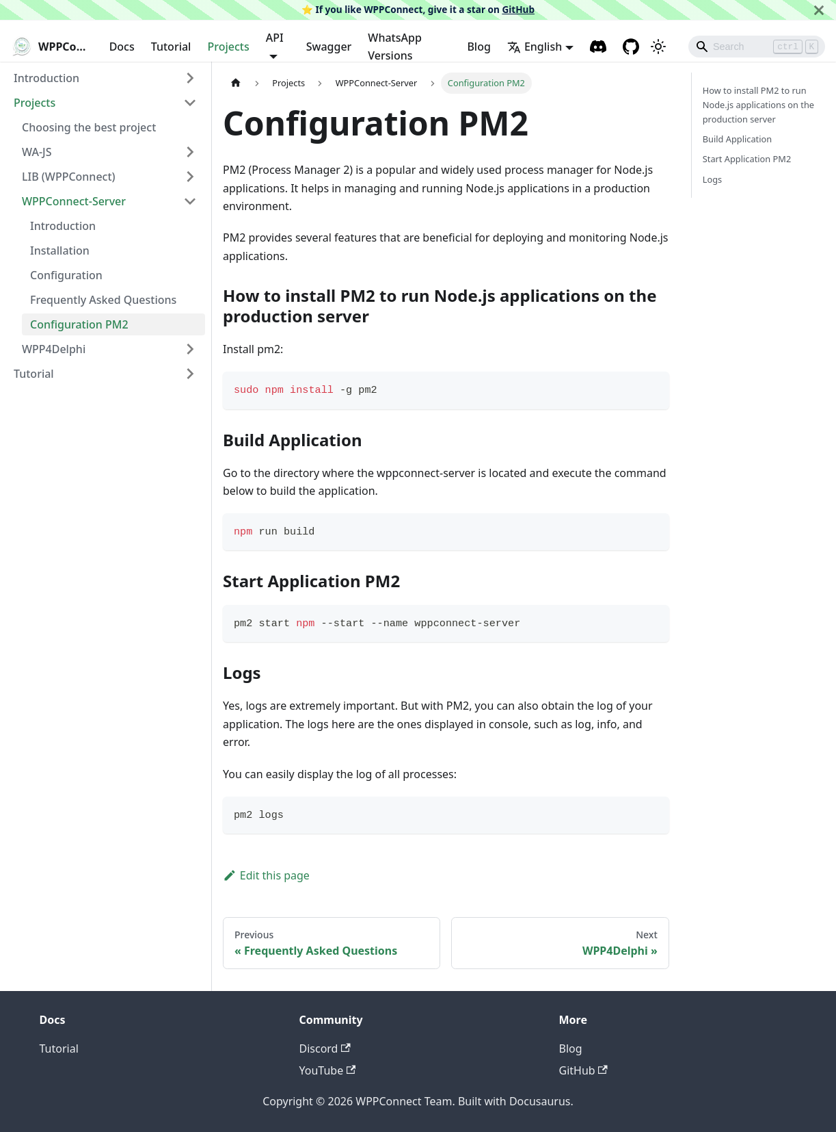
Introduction (46, 78)
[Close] (819, 10)
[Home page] (236, 83)
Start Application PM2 (747, 159)
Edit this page (266, 875)
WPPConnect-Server (74, 201)
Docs (122, 46)
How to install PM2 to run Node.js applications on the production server (758, 104)
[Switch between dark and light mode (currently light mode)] (658, 46)
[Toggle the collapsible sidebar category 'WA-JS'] (190, 152)
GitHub (518, 9)
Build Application (737, 139)
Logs (712, 179)
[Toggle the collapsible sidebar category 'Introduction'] (190, 78)
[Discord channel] (598, 46)
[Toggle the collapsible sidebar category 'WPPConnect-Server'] (190, 201)
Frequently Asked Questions (103, 299)
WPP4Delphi (53, 349)
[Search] (756, 46)
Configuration (66, 275)
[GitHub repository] (631, 46)
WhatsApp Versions (394, 46)
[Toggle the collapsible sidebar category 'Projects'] (190, 103)
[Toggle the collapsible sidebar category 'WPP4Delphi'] (190, 349)
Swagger (329, 46)
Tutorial (171, 46)
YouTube (327, 1070)
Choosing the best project (89, 127)
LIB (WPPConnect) (69, 176)
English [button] (534, 46)
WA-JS (36, 151)
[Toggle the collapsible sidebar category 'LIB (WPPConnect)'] (190, 177)
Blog (478, 46)
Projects (228, 46)
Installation (60, 250)
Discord (325, 1048)
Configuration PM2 (79, 324)
